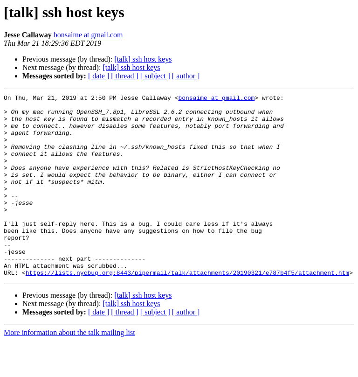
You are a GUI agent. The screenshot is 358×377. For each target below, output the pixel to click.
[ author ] (186, 76)
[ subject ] (155, 76)
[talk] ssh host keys (143, 59)
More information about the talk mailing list (69, 369)
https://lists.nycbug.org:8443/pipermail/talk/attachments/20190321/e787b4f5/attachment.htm (187, 309)
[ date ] (98, 76)
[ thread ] (124, 76)
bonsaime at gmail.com (88, 35)
